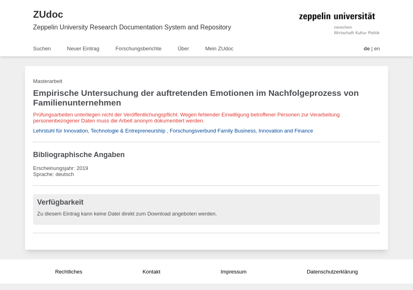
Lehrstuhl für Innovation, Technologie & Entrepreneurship (99, 131)
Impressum (233, 272)
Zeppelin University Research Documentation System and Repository (132, 27)
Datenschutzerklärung (332, 272)
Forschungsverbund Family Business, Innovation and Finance (241, 131)
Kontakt (151, 272)
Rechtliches (68, 272)
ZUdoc (48, 14)
